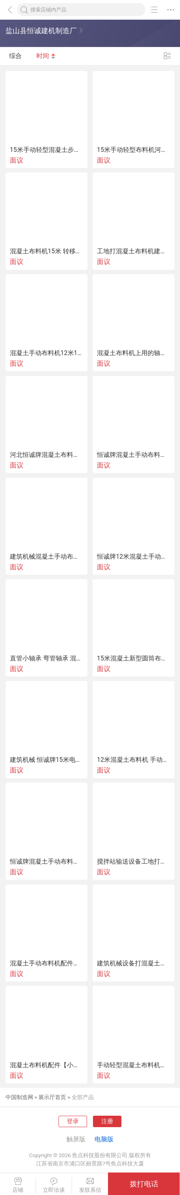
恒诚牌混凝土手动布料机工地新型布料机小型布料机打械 (133, 455)
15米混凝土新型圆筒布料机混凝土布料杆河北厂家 (133, 658)
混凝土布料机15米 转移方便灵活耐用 (46, 251)
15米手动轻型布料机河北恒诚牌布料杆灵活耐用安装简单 (133, 150)
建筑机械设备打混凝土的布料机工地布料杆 (133, 963)
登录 (73, 1121)
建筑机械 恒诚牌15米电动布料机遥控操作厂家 (46, 760)
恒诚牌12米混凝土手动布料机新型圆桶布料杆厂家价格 (133, 557)
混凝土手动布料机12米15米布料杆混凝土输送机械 (46, 353)
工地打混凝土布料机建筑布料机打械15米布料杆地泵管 (133, 251)
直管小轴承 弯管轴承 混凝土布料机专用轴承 (46, 658)
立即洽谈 (53, 1185)
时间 (46, 56)
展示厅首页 (52, 1097)
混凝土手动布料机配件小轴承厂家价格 (46, 963)
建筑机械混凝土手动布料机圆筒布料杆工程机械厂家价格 (46, 557)
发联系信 (90, 1185)
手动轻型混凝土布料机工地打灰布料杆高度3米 (133, 1065)
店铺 (17, 1185)
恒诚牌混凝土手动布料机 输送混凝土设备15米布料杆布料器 (46, 861)
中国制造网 (19, 1097)
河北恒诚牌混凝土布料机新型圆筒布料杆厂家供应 (46, 455)
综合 (15, 56)
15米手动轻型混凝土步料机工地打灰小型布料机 (46, 150)
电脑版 (104, 1139)
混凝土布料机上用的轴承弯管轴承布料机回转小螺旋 (133, 353)
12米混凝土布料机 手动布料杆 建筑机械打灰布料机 (133, 760)
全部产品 (83, 1097)
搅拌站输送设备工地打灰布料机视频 (133, 861)
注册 (107, 1121)
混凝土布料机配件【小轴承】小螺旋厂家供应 (46, 1065)
